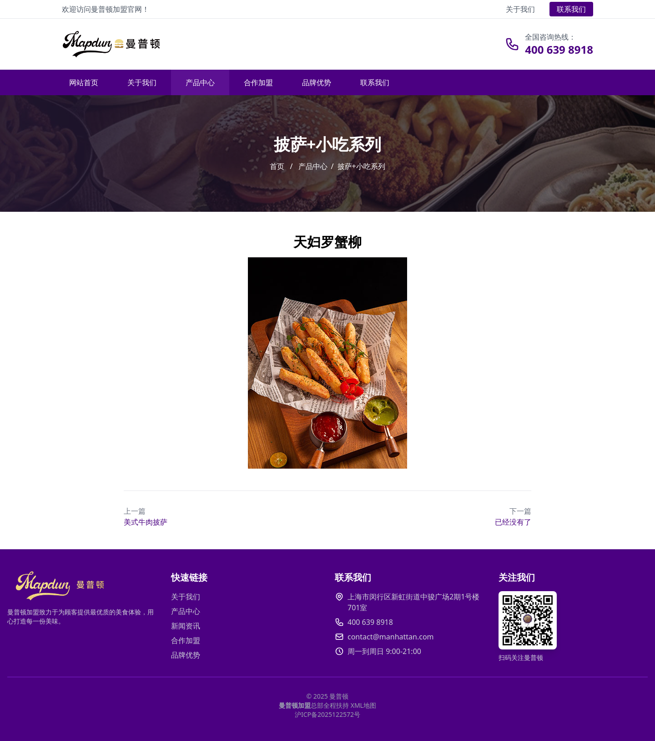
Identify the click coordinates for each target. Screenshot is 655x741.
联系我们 (571, 9)
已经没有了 (513, 516)
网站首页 (83, 82)
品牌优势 (316, 82)
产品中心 (200, 82)
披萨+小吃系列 (361, 166)
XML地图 (363, 705)
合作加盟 (258, 82)
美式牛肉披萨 (145, 516)
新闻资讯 (185, 626)
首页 (277, 166)
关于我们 (520, 9)
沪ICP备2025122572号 (327, 714)
